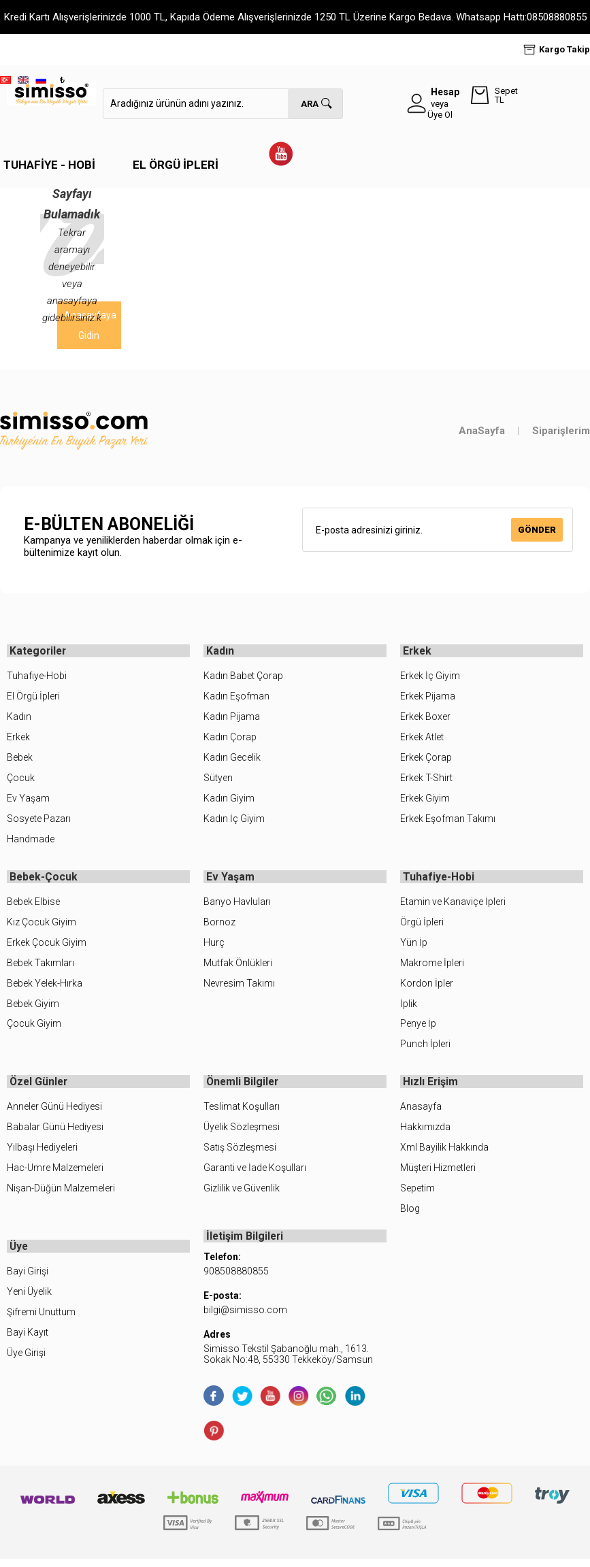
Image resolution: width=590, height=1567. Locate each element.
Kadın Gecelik (232, 759)
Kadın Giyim (229, 800)
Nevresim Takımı (239, 986)
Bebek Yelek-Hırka (44, 986)
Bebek (20, 759)
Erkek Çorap (426, 759)
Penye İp (418, 1027)
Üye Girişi (26, 1360)
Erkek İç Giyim (430, 677)
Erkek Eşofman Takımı (447, 820)
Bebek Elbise (33, 905)
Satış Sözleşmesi (239, 1153)
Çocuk (21, 779)
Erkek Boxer (425, 718)
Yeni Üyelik (29, 1299)
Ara (309, 104)
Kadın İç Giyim (234, 820)
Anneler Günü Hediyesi (54, 1112)
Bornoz (219, 926)
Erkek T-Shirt (426, 779)
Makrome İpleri (432, 966)
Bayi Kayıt (27, 1340)
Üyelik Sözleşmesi (241, 1132)
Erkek (18, 738)
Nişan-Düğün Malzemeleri (61, 1194)
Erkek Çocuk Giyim (46, 945)
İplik (408, 1007)
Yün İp (413, 945)
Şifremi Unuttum (41, 1320)
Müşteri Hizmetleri (438, 1173)
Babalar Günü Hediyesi (55, 1132)
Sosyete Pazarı (39, 820)
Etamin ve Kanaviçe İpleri (453, 905)
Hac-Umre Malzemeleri (55, 1173)
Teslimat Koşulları (241, 1112)
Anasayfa (421, 1112)
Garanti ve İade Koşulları (254, 1173)
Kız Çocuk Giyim (41, 926)
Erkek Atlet (422, 738)
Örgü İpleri (422, 926)
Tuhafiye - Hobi (49, 164)
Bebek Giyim (33, 1007)
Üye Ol (440, 115)
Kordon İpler (426, 986)
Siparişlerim (561, 431)
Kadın (19, 718)
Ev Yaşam (28, 800)
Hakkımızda (425, 1132)
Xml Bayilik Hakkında (444, 1153)
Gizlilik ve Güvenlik (241, 1194)
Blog (410, 1214)
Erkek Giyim (425, 800)
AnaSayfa (482, 431)
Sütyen (218, 779)
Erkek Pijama (427, 698)
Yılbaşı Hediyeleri (42, 1153)
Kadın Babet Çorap (243, 677)
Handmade (30, 841)
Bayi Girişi (27, 1279)
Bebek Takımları (40, 966)
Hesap (445, 91)
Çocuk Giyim (34, 1027)
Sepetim (417, 1194)
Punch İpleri (425, 1047)
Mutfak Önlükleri (237, 966)
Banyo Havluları (237, 905)
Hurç (214, 945)
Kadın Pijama (231, 718)
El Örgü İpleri (175, 164)
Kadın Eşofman (236, 698)
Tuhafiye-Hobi (37, 677)
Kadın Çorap (230, 738)
